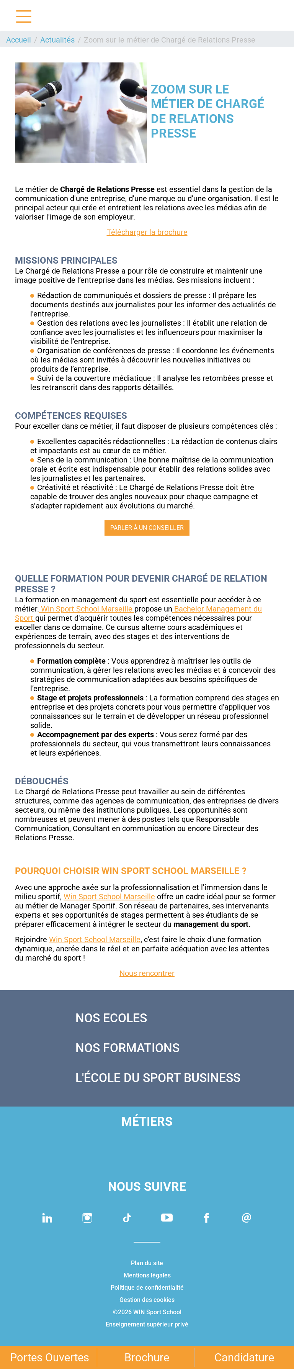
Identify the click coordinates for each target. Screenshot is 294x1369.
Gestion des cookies (147, 1299)
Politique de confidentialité (147, 1287)
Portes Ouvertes (49, 1357)
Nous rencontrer (147, 973)
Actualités (57, 39)
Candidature (244, 1357)
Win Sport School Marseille (86, 608)
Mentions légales (147, 1275)
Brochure (146, 1357)
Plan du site (147, 1263)
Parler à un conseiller (147, 527)
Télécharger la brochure (147, 232)
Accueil (18, 39)
